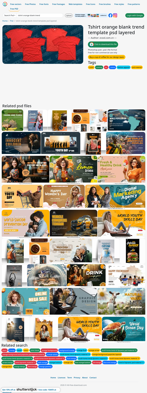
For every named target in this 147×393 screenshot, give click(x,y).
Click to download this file (102, 44)
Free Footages (58, 4)
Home (5, 21)
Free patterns (134, 4)
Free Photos (30, 4)
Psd (11, 21)
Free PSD (14, 9)
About (85, 377)
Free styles (119, 4)
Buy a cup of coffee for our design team (106, 57)
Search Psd (9, 15)
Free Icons (90, 4)
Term (69, 377)
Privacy (77, 377)
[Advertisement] (71, 86)
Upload (68, 15)
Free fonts (44, 4)
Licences (61, 377)
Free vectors (15, 4)
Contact (93, 377)
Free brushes (105, 4)
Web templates (75, 4)
